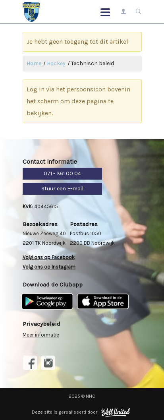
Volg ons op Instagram (49, 267)
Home (34, 63)
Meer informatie (41, 335)
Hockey (56, 63)
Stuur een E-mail (62, 188)
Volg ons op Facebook (49, 257)
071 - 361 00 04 (62, 173)
